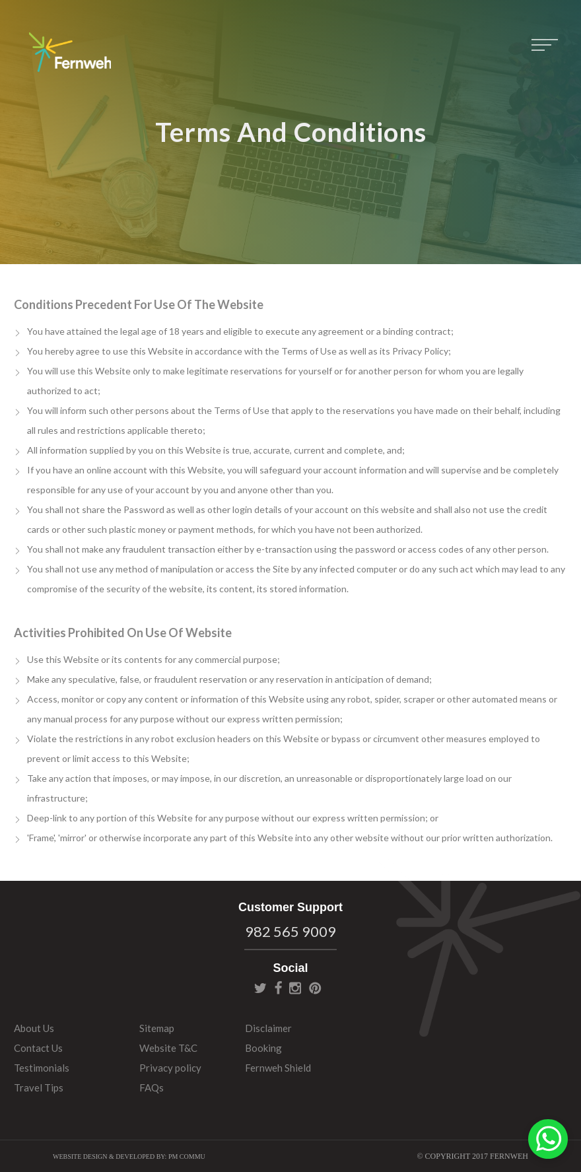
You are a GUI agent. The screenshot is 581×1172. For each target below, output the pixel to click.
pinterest (315, 987)
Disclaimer (268, 1028)
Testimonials (41, 1068)
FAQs (151, 1087)
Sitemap (156, 1028)
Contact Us (38, 1048)
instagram (295, 987)
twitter (260, 987)
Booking (263, 1048)
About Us (34, 1028)
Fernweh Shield (278, 1068)
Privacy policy (170, 1068)
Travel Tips (38, 1087)
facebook (278, 987)
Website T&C (168, 1048)
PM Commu (186, 1156)
